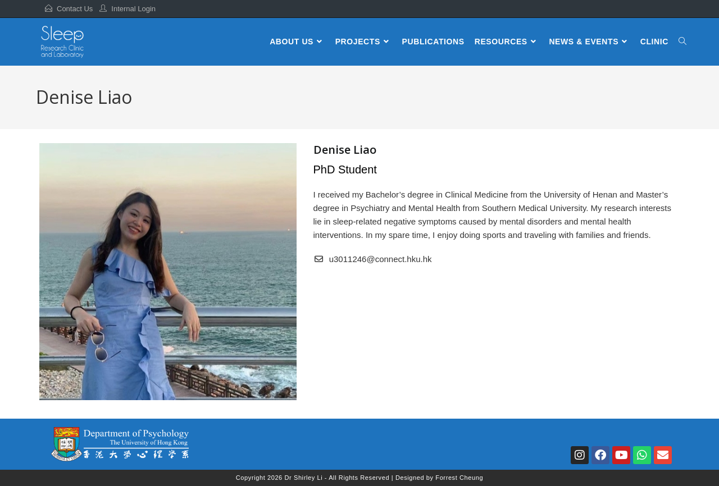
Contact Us (75, 8)
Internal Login (133, 8)
